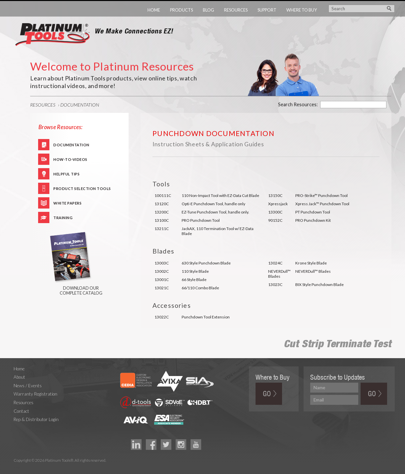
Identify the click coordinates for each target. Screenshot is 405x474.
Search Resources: (298, 104)
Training (63, 217)
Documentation (79, 105)
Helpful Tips (66, 174)
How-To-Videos (70, 159)
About (19, 377)
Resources (236, 10)
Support (267, 10)
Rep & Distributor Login (36, 419)
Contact (21, 411)
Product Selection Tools (82, 188)
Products (181, 10)
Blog (208, 10)
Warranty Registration (35, 394)
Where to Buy (301, 10)
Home (153, 10)
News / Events (28, 385)
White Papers (67, 203)
